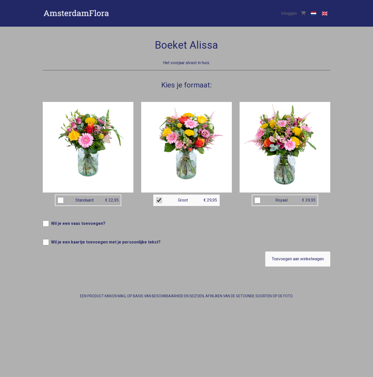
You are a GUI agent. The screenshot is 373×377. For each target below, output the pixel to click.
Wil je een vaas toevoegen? (78, 223)
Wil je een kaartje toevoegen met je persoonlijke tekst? (106, 242)
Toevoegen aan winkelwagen (298, 258)
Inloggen (289, 13)
